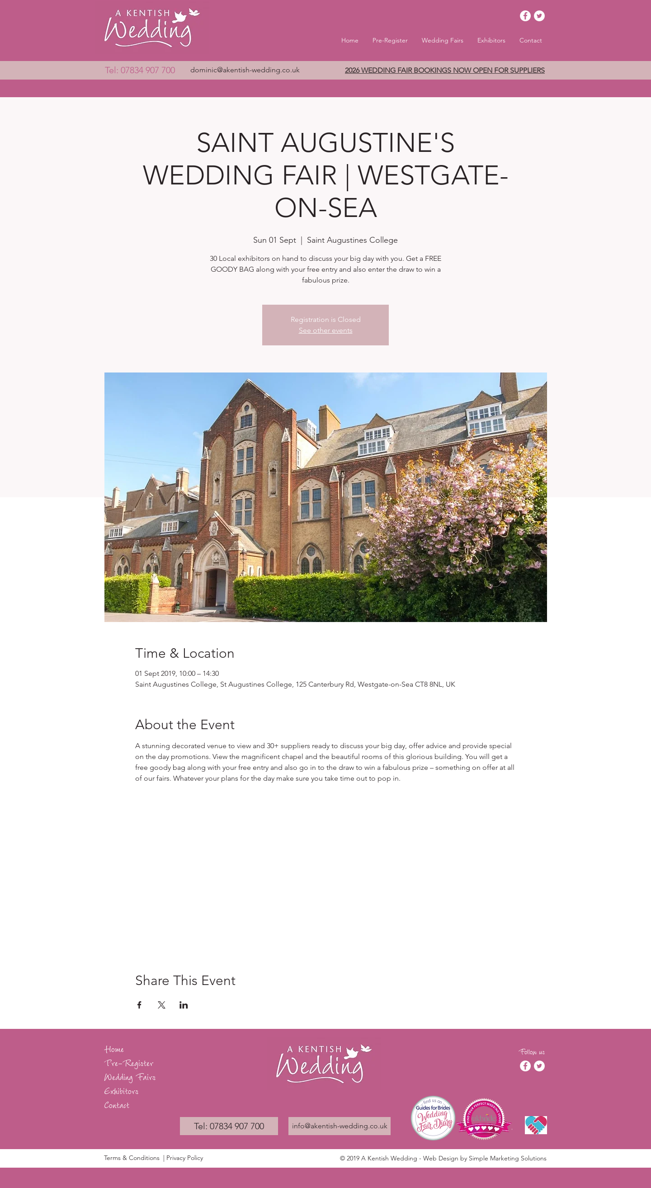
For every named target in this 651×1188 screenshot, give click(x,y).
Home (114, 1048)
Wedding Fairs (130, 1076)
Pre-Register (128, 1062)
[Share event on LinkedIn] (183, 1005)
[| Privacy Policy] (198, 1158)
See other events (326, 330)
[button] (442, 40)
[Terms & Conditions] (132, 1158)
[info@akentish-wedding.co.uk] (339, 1126)
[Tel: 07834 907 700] (140, 70)
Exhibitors (121, 1090)
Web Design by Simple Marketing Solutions (485, 1158)
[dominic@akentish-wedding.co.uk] (245, 70)
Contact (116, 1104)
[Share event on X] (161, 1005)
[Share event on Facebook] (139, 1005)
